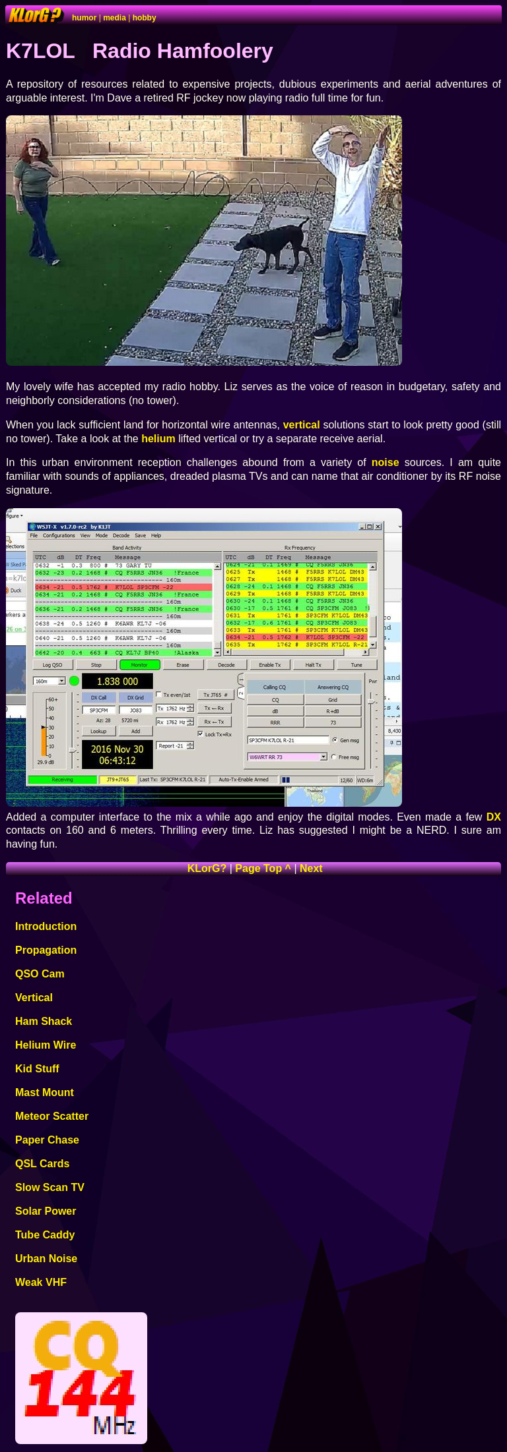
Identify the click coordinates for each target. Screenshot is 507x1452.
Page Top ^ (263, 868)
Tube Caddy (45, 1234)
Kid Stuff (37, 1068)
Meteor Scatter (51, 1116)
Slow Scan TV (49, 1187)
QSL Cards (42, 1163)
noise (385, 462)
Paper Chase (47, 1140)
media (114, 17)
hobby (144, 17)
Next (311, 868)
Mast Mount (44, 1092)
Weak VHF (41, 1282)
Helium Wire (45, 1045)
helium (158, 438)
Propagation (46, 950)
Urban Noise (46, 1258)
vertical (301, 424)
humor (84, 17)
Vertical (34, 997)
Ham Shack (43, 1021)
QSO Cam (40, 973)
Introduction (46, 926)
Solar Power (45, 1211)
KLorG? (207, 868)
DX (494, 817)
